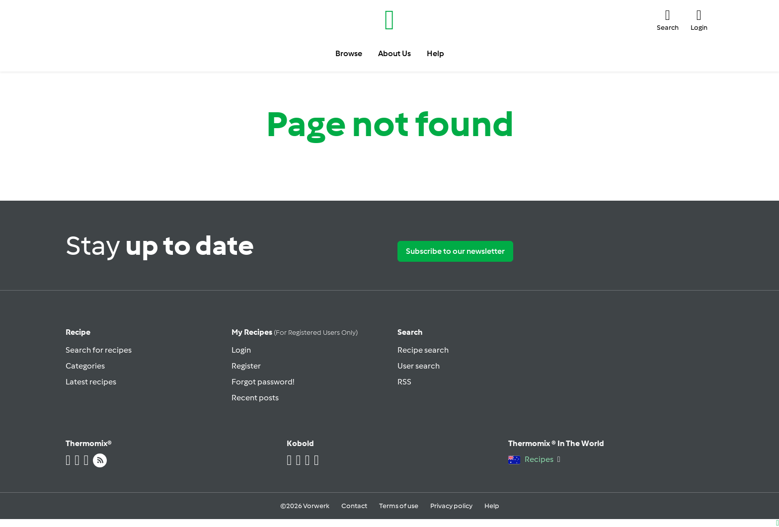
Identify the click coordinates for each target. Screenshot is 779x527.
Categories (85, 366)
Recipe (78, 332)
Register (246, 366)
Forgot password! (263, 381)
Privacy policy (451, 506)
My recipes (295, 332)
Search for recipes (99, 350)
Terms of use (398, 506)
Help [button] (435, 53)
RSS (404, 381)
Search (410, 332)
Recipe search (423, 350)
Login (241, 350)
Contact (354, 506)
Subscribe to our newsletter (455, 251)
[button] (668, 19)
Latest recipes (91, 381)
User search (418, 366)
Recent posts (255, 397)
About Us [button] (394, 53)
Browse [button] (348, 53)
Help (491, 506)
